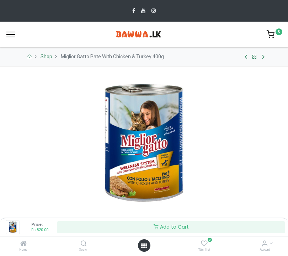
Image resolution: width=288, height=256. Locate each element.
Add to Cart (171, 226)
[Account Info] (264, 244)
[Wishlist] (204, 244)
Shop (46, 56)
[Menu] (11, 34)
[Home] (23, 244)
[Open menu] (144, 245)
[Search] (83, 244)
